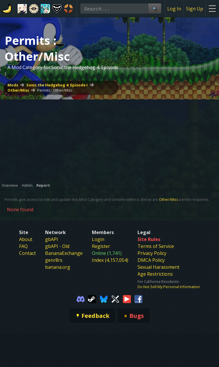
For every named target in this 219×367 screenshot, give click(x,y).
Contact (27, 253)
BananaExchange (64, 253)
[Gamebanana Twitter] (115, 298)
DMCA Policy (151, 260)
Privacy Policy (152, 253)
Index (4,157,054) (110, 260)
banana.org (57, 267)
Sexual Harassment (158, 267)
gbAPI (51, 239)
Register (101, 246)
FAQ (23, 246)
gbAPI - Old (57, 246)
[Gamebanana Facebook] (138, 298)
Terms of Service (156, 246)
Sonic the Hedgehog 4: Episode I (57, 85)
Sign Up (194, 8)
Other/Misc (18, 90)
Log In (174, 8)
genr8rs (53, 260)
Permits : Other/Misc (55, 90)
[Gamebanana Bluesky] (103, 298)
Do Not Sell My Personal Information (169, 286)
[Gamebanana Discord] (80, 298)
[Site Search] (154, 8)
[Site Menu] (212, 8)
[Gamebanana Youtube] (126, 298)
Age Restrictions (155, 274)
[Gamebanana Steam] (92, 298)
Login (98, 239)
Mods (13, 85)
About (25, 239)
